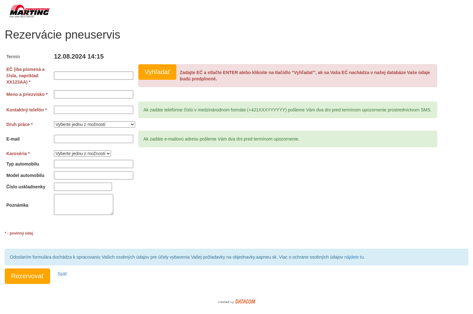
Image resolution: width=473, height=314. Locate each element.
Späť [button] (62, 273)
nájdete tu (354, 257)
